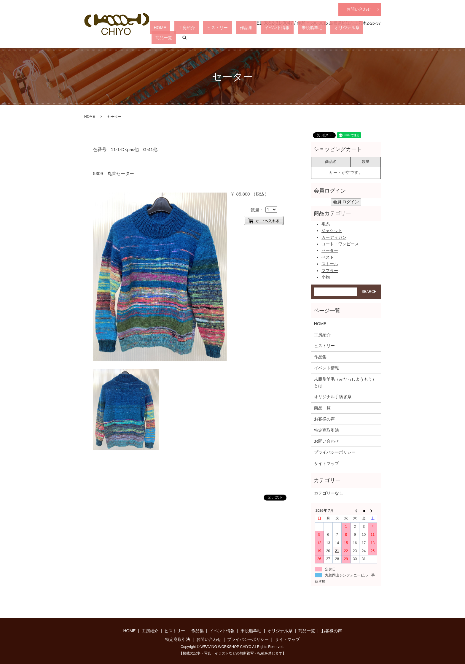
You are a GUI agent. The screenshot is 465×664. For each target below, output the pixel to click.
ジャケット (331, 230)
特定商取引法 (326, 430)
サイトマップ (326, 463)
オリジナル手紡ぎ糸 (332, 396)
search (376, 37)
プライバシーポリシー (335, 452)
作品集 (257, 37)
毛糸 (325, 224)
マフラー (329, 270)
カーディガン (333, 237)
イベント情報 (280, 37)
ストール (329, 263)
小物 (325, 277)
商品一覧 (359, 37)
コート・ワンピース (340, 244)
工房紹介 (214, 37)
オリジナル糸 (334, 37)
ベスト (327, 257)
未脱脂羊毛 (307, 37)
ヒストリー (237, 37)
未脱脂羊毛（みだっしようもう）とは (345, 382)
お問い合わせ (358, 9)
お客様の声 (324, 419)
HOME (195, 37)
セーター (329, 250)
